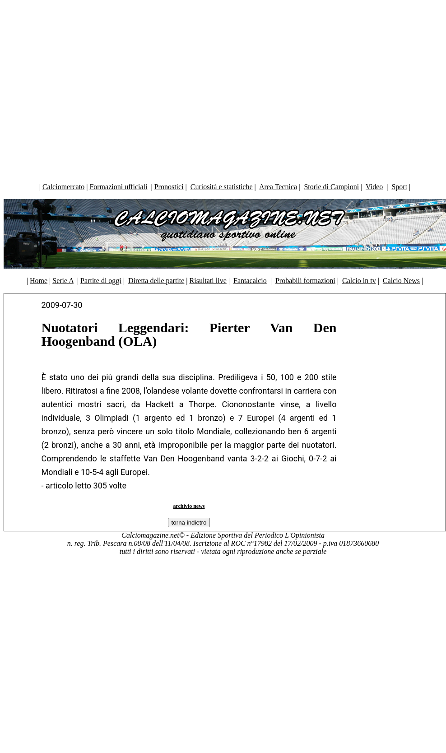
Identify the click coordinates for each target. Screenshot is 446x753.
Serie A (63, 280)
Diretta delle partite (156, 280)
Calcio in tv (359, 280)
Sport (399, 187)
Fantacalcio (250, 280)
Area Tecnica (278, 187)
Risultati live (208, 280)
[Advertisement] (221, 89)
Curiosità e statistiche (221, 187)
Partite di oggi (100, 280)
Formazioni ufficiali (118, 187)
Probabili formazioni (305, 280)
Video (374, 187)
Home (38, 280)
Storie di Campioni (331, 187)
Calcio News (401, 280)
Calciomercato (63, 187)
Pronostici (169, 187)
